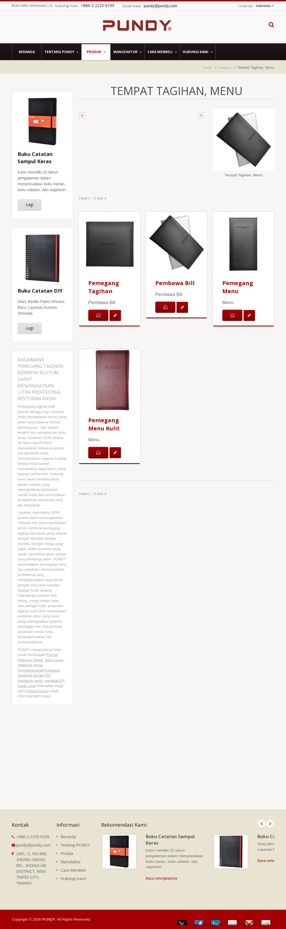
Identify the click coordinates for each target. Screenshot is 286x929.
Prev (262, 823)
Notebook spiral (30, 681)
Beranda (26, 51)
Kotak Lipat (26, 686)
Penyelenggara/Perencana (39, 670)
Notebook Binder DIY (34, 675)
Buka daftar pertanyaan (29, 6)
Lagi (30, 204)
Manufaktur (127, 51)
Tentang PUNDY (61, 51)
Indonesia (263, 6)
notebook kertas (30, 665)
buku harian (54, 660)
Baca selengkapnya (161, 878)
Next (270, 823)
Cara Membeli (162, 51)
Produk (96, 51)
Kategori (225, 67)
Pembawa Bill (175, 283)
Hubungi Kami (197, 51)
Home (207, 67)
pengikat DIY (54, 681)
